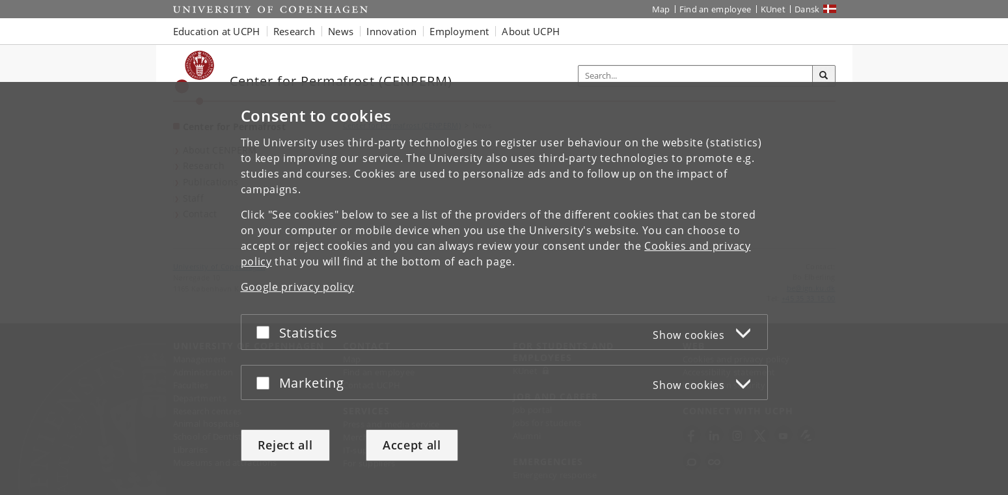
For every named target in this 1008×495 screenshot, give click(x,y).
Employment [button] (459, 31)
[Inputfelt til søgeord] (695, 76)
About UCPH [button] (531, 31)
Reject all (285, 445)
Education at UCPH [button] (216, 31)
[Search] (824, 76)
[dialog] (504, 288)
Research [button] (294, 31)
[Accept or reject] (266, 332)
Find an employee (715, 9)
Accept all (412, 445)
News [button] (340, 31)
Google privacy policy (298, 287)
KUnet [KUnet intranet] (773, 9)
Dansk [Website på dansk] (807, 9)
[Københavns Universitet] (195, 78)
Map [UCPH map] (661, 9)
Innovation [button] (391, 31)
